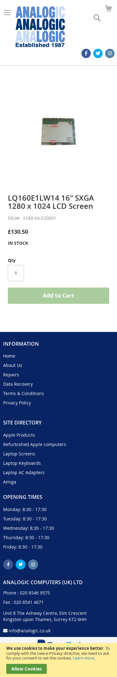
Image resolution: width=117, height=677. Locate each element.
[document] (58, 660)
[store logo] (40, 26)
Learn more (83, 658)
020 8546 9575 (35, 593)
